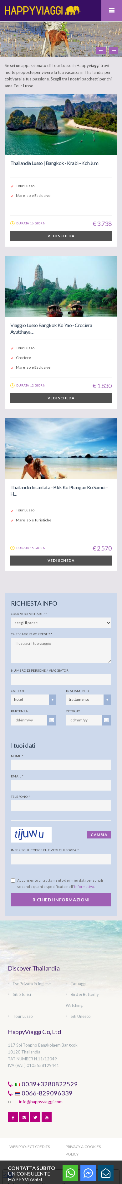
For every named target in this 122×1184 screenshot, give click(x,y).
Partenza (19, 711)
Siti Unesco (81, 1016)
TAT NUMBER (20, 1058)
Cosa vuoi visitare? (29, 614)
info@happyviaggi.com (41, 1101)
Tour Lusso (23, 1016)
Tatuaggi (78, 983)
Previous (101, 50)
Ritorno (73, 711)
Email (17, 776)
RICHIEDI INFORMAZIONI (61, 899)
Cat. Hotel (19, 691)
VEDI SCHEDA (61, 235)
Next (113, 50)
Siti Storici (22, 994)
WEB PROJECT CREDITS (29, 1146)
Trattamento (77, 691)
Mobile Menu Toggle (111, 10)
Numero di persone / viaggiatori (40, 670)
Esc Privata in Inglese (32, 983)
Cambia (99, 834)
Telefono (20, 796)
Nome (17, 756)
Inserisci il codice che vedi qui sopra (45, 850)
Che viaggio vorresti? (31, 634)
